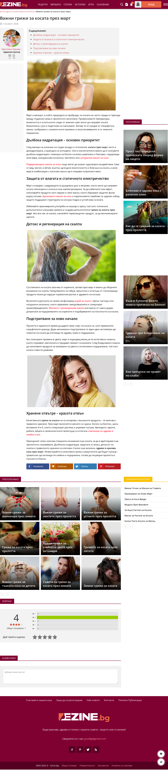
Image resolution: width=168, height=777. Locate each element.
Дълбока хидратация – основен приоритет (56, 34)
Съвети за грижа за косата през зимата (57, 584)
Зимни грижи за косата (100, 586)
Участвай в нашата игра (39, 700)
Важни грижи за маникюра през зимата (19, 514)
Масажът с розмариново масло (66, 307)
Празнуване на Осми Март (138, 493)
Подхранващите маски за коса (43, 164)
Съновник (103, 4)
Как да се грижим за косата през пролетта (145, 228)
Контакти (109, 700)
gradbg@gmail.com (95, 738)
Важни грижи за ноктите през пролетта (59, 514)
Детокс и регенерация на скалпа (50, 43)
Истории (80, 4)
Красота (23, 11)
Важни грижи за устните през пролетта (100, 514)
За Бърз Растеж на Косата (138, 510)
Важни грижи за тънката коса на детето (18, 584)
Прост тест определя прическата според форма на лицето (144, 155)
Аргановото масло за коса (57, 196)
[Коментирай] (60, 676)
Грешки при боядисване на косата (145, 335)
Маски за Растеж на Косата (139, 515)
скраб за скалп (83, 300)
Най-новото (93, 700)
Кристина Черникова (12, 49)
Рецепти (43, 4)
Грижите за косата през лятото (100, 549)
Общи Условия (69, 766)
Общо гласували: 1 (16, 628)
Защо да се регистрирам (69, 700)
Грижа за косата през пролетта (17, 549)
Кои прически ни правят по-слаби (143, 373)
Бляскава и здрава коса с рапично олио (143, 192)
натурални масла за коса (94, 157)
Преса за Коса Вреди (135, 499)
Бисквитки (103, 766)
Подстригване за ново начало (49, 48)
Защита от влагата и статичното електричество (58, 39)
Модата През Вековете (136, 504)
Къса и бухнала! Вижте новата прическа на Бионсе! (145, 302)
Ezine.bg (4, 11)
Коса (32, 11)
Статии (68, 4)
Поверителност (87, 766)
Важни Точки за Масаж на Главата (143, 488)
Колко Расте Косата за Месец (140, 521)
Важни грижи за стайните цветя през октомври (57, 547)
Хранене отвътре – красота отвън (51, 52)
